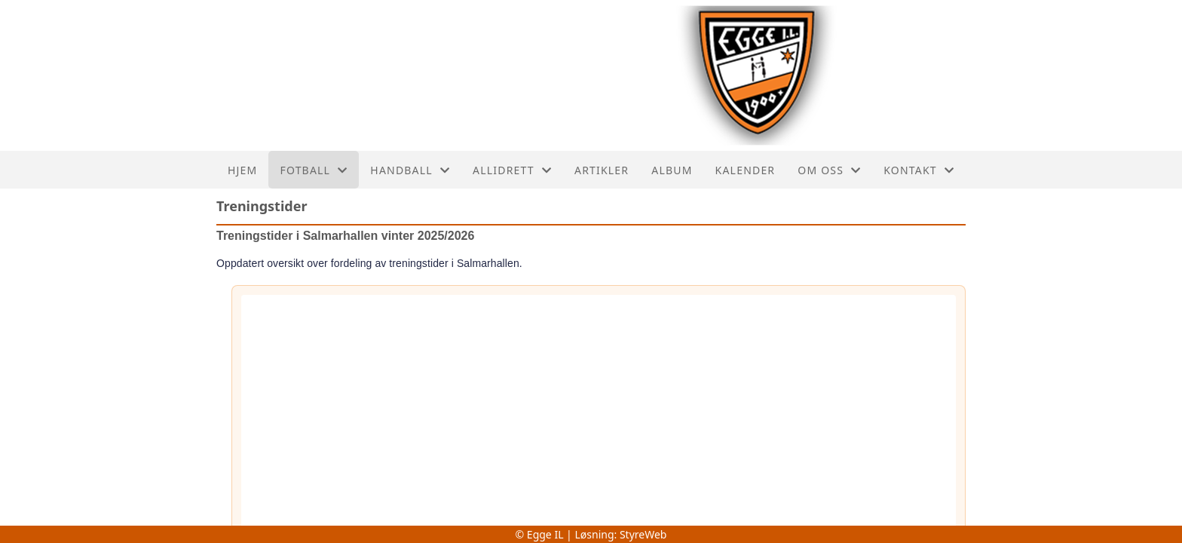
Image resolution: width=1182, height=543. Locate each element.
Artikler (601, 170)
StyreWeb (643, 534)
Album (671, 170)
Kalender (745, 170)
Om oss (829, 170)
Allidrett (512, 170)
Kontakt (918, 170)
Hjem (242, 170)
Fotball (314, 170)
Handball (410, 170)
